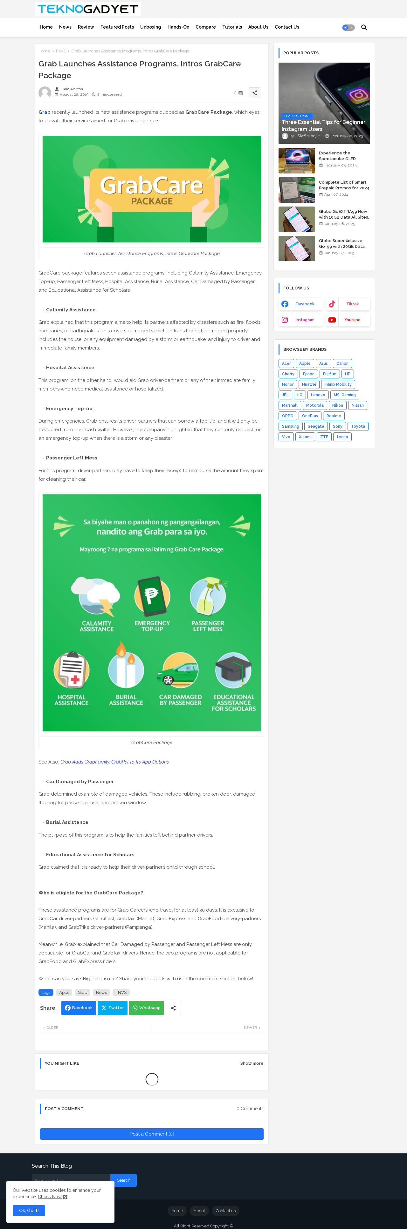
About (199, 1210)
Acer (286, 363)
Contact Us (287, 27)
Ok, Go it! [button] (29, 1210)
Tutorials (232, 27)
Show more (252, 1063)
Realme (334, 416)
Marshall (290, 405)
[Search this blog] (71, 1180)
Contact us (226, 1210)
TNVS (60, 51)
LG (299, 395)
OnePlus (310, 416)
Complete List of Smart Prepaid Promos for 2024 (344, 185)
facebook (305, 304)
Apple (305, 363)
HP (347, 374)
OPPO (287, 416)
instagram (305, 320)
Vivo (286, 437)
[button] (348, 27)
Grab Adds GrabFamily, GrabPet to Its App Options (114, 762)
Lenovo (318, 395)
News (65, 27)
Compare (206, 27)
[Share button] (173, 1008)
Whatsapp (150, 1007)
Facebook (82, 1007)
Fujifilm (329, 374)
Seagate (316, 426)
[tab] (46, 27)
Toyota (358, 426)
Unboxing (150, 27)
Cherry (288, 374)
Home (46, 27)
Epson (308, 374)
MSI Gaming (345, 395)
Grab (44, 112)
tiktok (352, 304)
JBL (285, 395)
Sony (337, 426)
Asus (323, 363)
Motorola (315, 405)
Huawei (309, 384)
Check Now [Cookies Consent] (50, 1196)
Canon (342, 363)
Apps (64, 992)
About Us (258, 27)
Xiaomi (305, 437)
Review (86, 27)
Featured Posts (117, 27)
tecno (342, 437)
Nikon (337, 405)
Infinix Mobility (338, 384)
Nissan (358, 405)
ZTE (324, 437)
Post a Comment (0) (152, 1134)
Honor (287, 384)
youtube (352, 320)
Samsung (290, 426)
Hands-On (178, 27)
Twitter (116, 1007)
